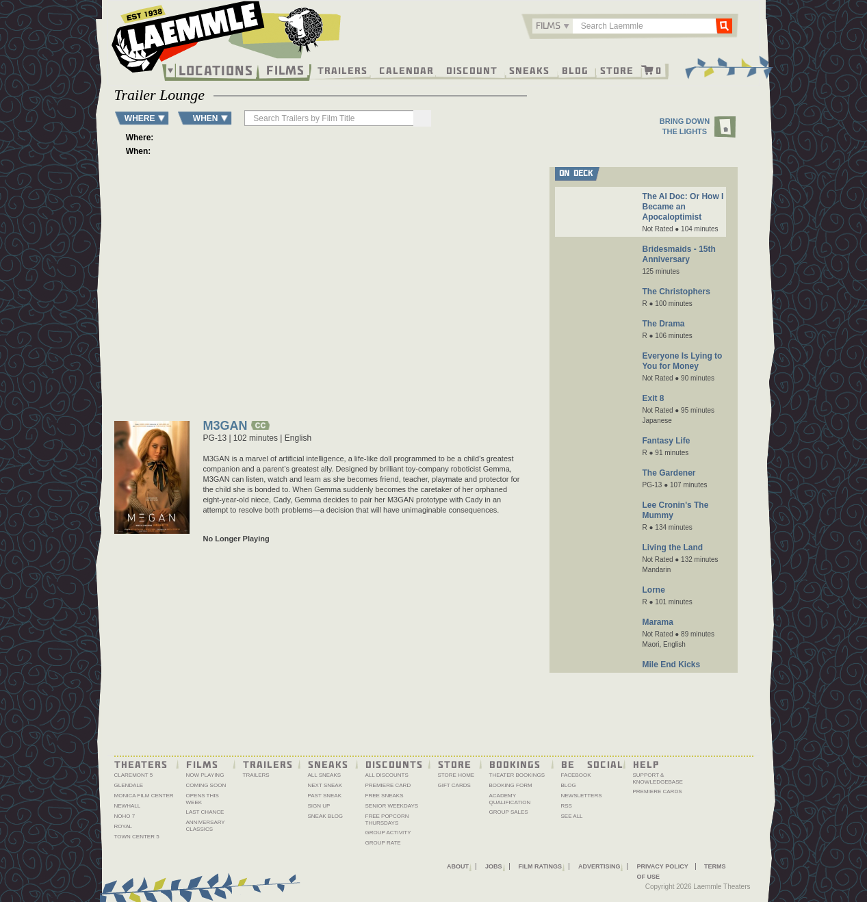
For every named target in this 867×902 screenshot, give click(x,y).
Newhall (127, 806)
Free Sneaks (384, 796)
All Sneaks (324, 775)
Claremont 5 (133, 775)
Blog (575, 69)
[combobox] (552, 26)
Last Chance (205, 812)
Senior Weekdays (392, 806)
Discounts (394, 763)
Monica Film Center (144, 796)
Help (646, 763)
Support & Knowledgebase (658, 778)
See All (572, 816)
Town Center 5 (136, 837)
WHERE (140, 118)
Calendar (406, 69)
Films (285, 68)
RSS (566, 806)
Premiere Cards (657, 791)
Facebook (576, 775)
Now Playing (205, 775)
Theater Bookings (517, 775)
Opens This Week (202, 799)
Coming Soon (206, 785)
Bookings (515, 763)
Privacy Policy (662, 866)
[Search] (422, 118)
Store (617, 69)
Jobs (493, 866)
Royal (123, 826)
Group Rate (383, 843)
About (458, 866)
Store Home (456, 775)
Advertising (599, 866)
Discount (471, 69)
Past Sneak (325, 796)
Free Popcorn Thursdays (387, 819)
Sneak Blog (326, 816)
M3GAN (225, 427)
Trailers (342, 69)
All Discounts (387, 775)
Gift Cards (454, 785)
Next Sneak (325, 785)
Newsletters (581, 796)
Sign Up (319, 806)
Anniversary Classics (205, 825)
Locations (216, 70)
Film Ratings (540, 866)
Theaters (141, 763)
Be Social (592, 763)
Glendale (129, 785)
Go (723, 25)
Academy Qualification (510, 799)
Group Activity (388, 832)
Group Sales (508, 812)
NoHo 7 (124, 816)
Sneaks (529, 69)
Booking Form (510, 785)
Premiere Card (388, 785)
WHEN (205, 118)
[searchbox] (329, 118)
